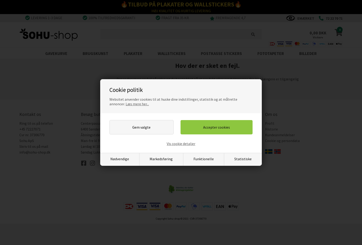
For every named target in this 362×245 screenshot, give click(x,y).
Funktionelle (203, 159)
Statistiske (243, 159)
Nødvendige (119, 159)
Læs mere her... (137, 104)
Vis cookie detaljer (181, 143)
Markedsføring (161, 159)
